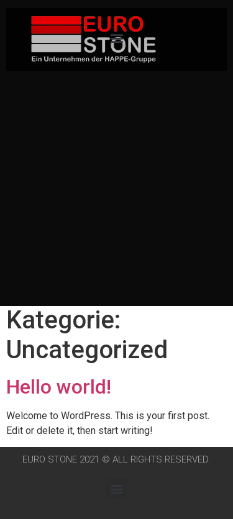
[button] (116, 37)
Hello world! (58, 387)
